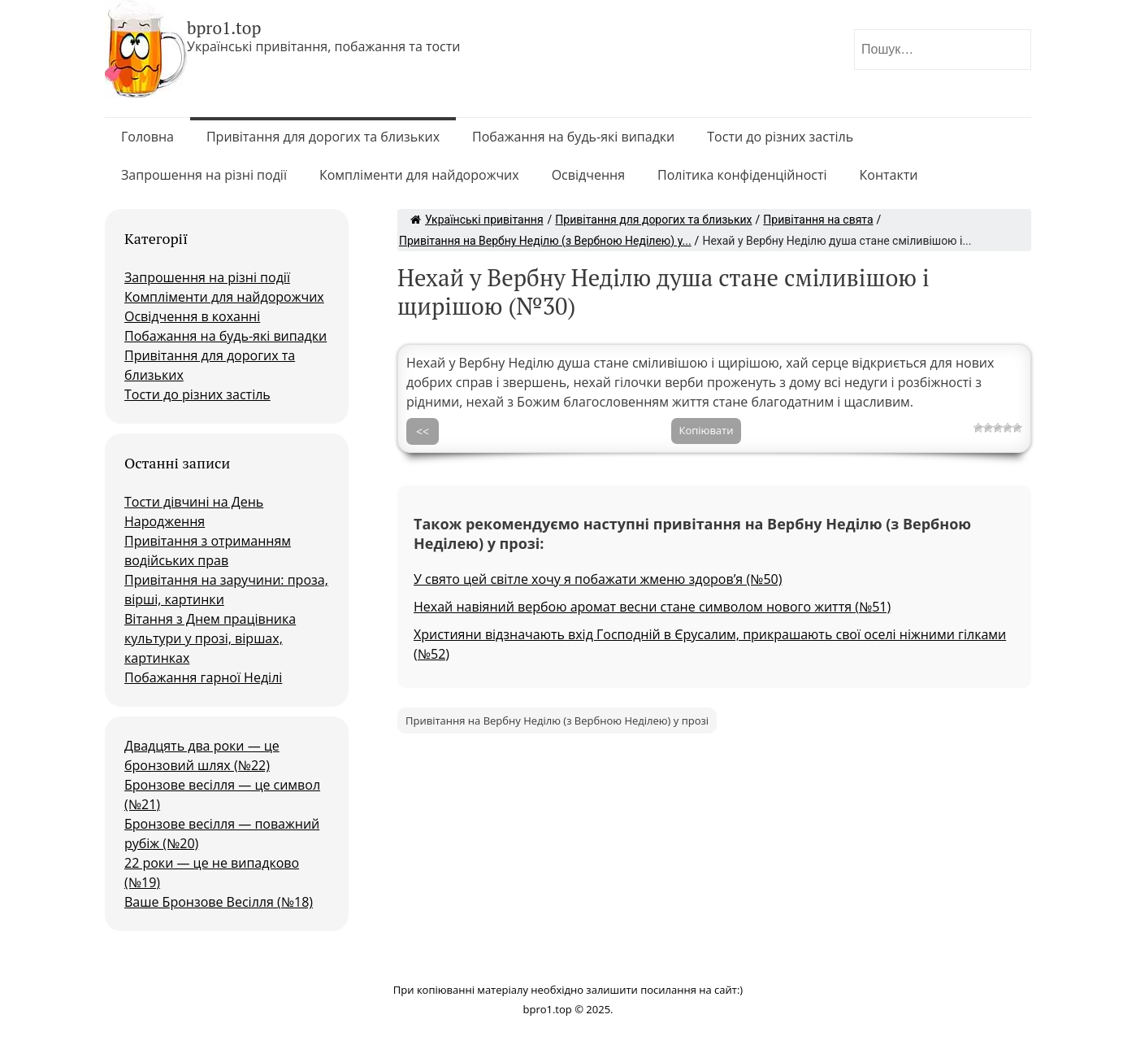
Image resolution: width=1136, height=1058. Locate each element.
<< (422, 431)
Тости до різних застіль (780, 137)
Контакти (889, 175)
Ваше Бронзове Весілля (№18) (218, 902)
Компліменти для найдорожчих (419, 175)
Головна (147, 137)
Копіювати (706, 430)
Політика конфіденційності (742, 175)
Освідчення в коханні (192, 316)
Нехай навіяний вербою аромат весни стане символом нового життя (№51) (652, 607)
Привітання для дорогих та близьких (323, 137)
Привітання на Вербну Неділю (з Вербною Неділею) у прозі (557, 720)
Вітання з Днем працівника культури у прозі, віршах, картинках (210, 638)
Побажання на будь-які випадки (573, 137)
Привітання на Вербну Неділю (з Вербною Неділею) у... (545, 240)
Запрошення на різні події (204, 175)
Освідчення (588, 175)
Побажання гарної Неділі (203, 677)
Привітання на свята (818, 219)
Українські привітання (477, 219)
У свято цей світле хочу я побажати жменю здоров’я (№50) (598, 579)
